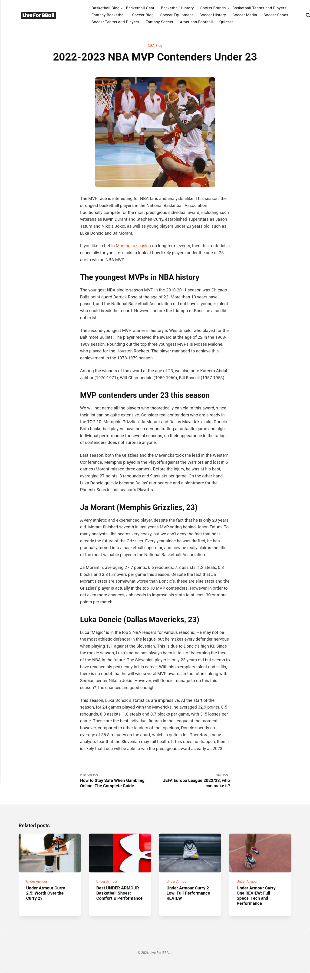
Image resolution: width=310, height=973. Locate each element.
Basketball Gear (140, 8)
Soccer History (212, 15)
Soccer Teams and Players (115, 22)
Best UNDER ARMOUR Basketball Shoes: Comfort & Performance (119, 893)
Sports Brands (213, 8)
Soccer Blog (143, 15)
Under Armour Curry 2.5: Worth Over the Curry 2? (45, 893)
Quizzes (226, 22)
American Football (196, 22)
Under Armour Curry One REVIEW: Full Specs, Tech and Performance (256, 895)
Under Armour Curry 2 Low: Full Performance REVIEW (188, 893)
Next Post (192, 780)
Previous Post (117, 780)
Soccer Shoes (276, 15)
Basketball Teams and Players (259, 8)
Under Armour (36, 881)
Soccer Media (244, 15)
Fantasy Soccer (159, 22)
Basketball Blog (106, 8)
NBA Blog (155, 46)
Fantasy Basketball (109, 15)
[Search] (308, 15)
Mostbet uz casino (133, 245)
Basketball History (177, 8)
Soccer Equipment (176, 15)
